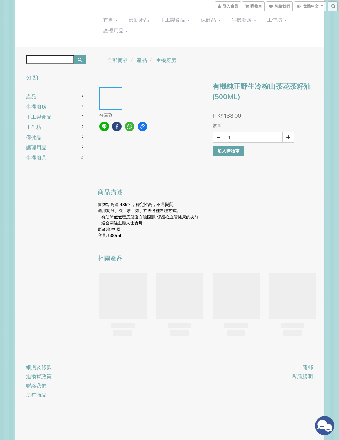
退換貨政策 (39, 376)
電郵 (308, 367)
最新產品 (139, 19)
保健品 (210, 19)
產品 (31, 96)
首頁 (110, 19)
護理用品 (115, 30)
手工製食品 (175, 19)
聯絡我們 (36, 385)
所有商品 (36, 394)
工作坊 (277, 19)
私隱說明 (302, 376)
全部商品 (117, 60)
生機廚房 (243, 19)
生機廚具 (36, 157)
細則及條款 (39, 367)
